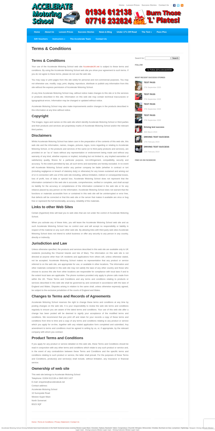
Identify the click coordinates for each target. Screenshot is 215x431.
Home (121, 5)
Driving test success (154, 127)
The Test (147, 32)
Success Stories (149, 5)
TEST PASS (149, 82)
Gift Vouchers (41, 39)
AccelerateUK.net (91, 66)
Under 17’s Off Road (127, 32)
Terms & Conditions (45, 422)
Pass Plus (162, 32)
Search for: (139, 58)
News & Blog (105, 32)
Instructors (58, 39)
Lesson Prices (132, 5)
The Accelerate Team (80, 39)
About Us (49, 32)
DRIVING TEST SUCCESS (156, 137)
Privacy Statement (62, 422)
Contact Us (164, 5)
